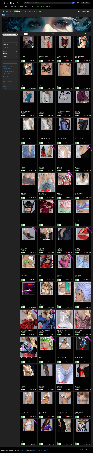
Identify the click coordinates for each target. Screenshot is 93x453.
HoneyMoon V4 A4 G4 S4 (44, 56)
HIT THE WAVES (60, 302)
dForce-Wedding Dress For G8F (9, 79)
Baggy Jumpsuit (6, 76)
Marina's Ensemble (79, 193)
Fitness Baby (23, 193)
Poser (42, 6)
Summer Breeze (60, 220)
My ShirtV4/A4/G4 (78, 83)
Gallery (29, 11)
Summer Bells (59, 275)
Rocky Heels (41, 166)
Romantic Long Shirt (7, 68)
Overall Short (23, 166)
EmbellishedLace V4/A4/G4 (44, 83)
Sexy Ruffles (77, 220)
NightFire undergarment (79, 56)
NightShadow (23, 220)
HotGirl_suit (23, 83)
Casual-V (77, 166)
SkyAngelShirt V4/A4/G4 (43, 412)
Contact (47, 6)
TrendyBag (77, 248)
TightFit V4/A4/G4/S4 (79, 138)
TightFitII (76, 439)
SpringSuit (5, 88)
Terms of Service (24, 450)
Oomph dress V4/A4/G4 (25, 385)
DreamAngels (41, 275)
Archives (12, 14)
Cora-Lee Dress (78, 275)
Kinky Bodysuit (6, 84)
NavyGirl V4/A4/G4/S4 (43, 439)
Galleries (20, 6)
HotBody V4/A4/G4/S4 (61, 138)
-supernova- (24, 58)
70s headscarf (6, 86)
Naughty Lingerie (6, 73)
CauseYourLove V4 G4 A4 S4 (63, 412)
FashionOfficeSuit (60, 439)
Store (25, 11)
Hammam (77, 302)
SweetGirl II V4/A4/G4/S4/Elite (45, 138)
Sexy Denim (59, 248)
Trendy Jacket (41, 248)
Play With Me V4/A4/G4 (25, 111)
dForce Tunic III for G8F (7, 64)
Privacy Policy (43, 450)
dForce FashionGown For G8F (27, 330)
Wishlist (39, 11)
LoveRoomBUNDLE (25, 302)
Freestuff (35, 11)
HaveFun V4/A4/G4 (24, 439)
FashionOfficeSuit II (61, 166)
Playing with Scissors (43, 220)
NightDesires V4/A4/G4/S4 (62, 56)
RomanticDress (42, 302)
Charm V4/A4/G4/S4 (25, 412)
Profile (20, 11)
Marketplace (6, 6)
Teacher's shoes (6, 78)
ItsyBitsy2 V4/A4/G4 (79, 412)
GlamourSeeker (24, 275)
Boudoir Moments (78, 385)
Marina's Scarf (60, 193)
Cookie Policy (34, 450)
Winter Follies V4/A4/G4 (61, 357)
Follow (16, 11)
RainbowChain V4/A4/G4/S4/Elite (9, 83)
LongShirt (41, 111)
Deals (37, 6)
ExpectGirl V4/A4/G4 (43, 385)
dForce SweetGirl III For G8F (8, 69)
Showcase (8, 14)
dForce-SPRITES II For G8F (8, 66)
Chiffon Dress (77, 111)
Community (27, 6)
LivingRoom (23, 56)
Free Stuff (13, 6)
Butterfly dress (6, 74)
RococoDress (41, 193)
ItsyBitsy (58, 83)
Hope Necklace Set (79, 357)
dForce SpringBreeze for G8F (8, 71)
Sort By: (86, 33)
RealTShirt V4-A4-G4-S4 (7, 81)
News (33, 6)
